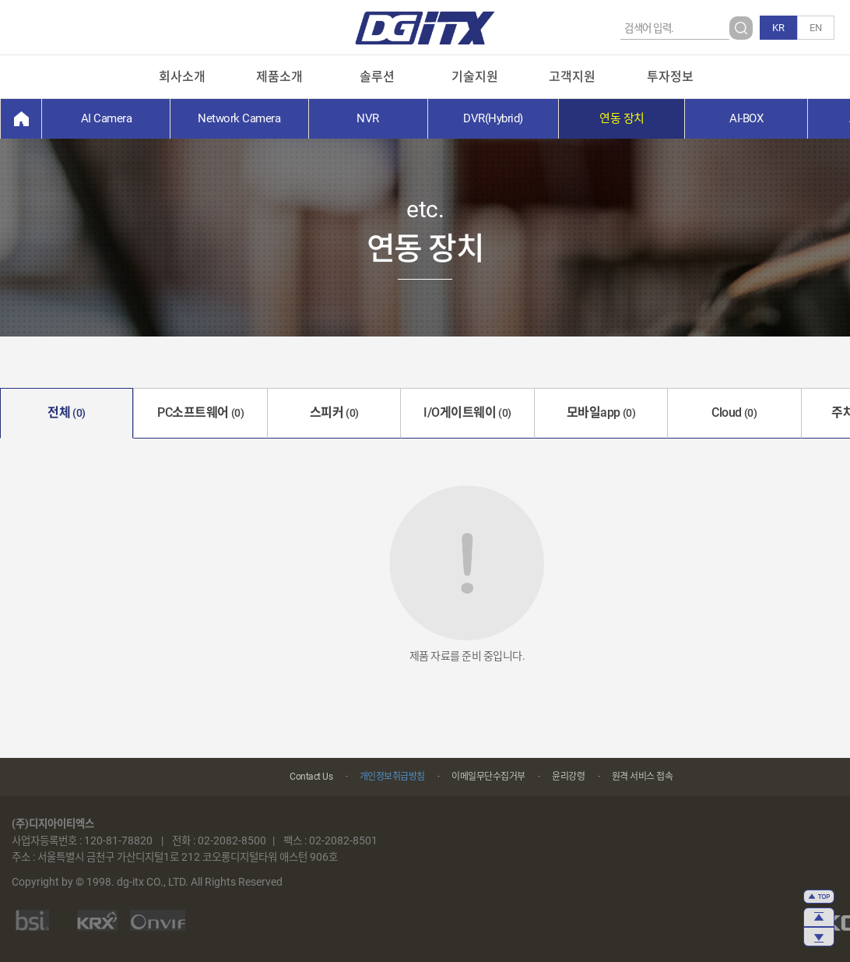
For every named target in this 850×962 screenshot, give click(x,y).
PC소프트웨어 (200, 412)
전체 (66, 412)
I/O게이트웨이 (467, 412)
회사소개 (182, 76)
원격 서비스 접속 (642, 776)
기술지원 (474, 76)
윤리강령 (568, 776)
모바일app (601, 412)
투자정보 (670, 76)
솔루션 (377, 76)
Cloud (734, 412)
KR (778, 27)
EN (816, 27)
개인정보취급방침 (392, 776)
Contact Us (311, 776)
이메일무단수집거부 (488, 776)
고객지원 (572, 76)
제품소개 (279, 76)
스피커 (334, 412)
